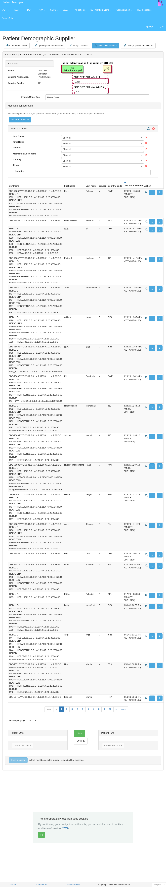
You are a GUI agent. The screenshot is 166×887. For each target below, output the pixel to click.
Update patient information (49, 45)
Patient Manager (12, 2)
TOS (65, 828)
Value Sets (7, 18)
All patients (80, 10)
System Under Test (30, 97)
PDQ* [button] (30, 10)
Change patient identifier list (138, 45)
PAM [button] (17, 10)
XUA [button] (66, 10)
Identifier (20, 171)
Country (17, 159)
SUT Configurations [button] (101, 10)
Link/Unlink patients (106, 45)
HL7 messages (144, 10)
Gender (17, 147)
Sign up (149, 26)
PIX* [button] (42, 10)
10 (110, 709)
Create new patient (16, 45)
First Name (18, 142)
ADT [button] (5, 10)
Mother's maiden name (24, 153)
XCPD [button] (54, 10)
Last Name (18, 136)
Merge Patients (78, 45)
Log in (161, 26)
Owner (16, 165)
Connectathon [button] (124, 10)
